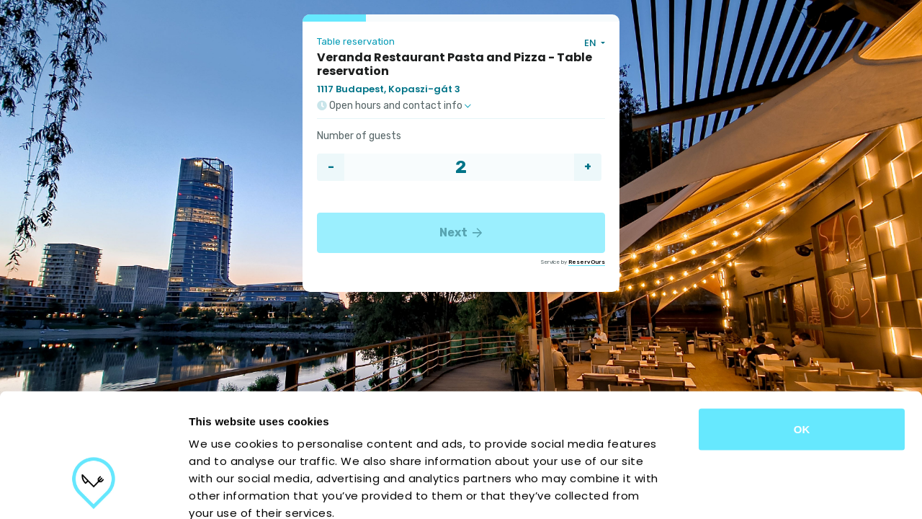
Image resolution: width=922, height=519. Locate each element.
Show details (755, 490)
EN (591, 43)
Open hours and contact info (394, 106)
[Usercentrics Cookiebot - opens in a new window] (93, 491)
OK (802, 331)
